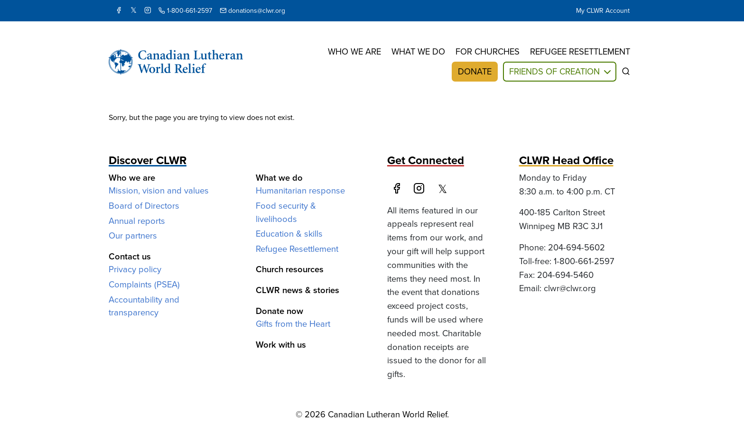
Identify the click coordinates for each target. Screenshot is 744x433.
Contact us (130, 256)
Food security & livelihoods (286, 212)
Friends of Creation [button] (554, 71)
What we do (418, 51)
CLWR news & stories (297, 290)
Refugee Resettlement (297, 248)
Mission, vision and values (159, 190)
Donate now (279, 310)
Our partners (133, 235)
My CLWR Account (603, 11)
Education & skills (289, 233)
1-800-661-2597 (185, 11)
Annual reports (137, 220)
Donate (475, 71)
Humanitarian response (300, 190)
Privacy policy (135, 269)
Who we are (354, 51)
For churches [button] (488, 51)
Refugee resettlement (580, 51)
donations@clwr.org (252, 11)
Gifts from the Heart (293, 323)
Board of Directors (144, 205)
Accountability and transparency (144, 306)
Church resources (290, 269)
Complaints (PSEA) (144, 284)
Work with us (281, 344)
